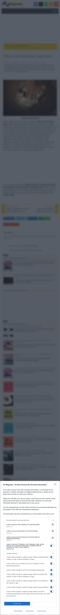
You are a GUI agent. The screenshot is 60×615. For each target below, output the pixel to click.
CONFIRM (17, 603)
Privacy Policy (41, 611)
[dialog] (30, 548)
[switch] (52, 524)
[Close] (56, 485)
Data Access (30, 611)
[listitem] (30, 520)
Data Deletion (18, 611)
